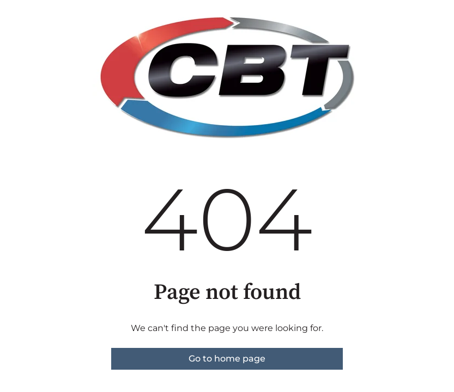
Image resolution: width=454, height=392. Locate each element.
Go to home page (227, 358)
